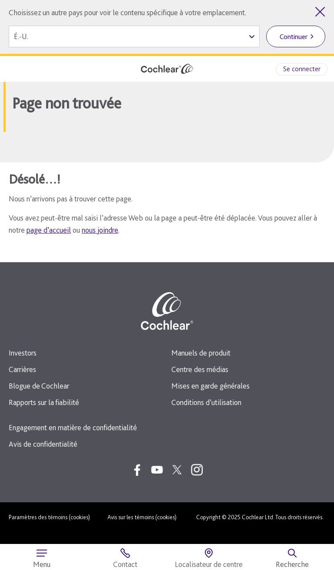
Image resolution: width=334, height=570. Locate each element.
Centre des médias (199, 369)
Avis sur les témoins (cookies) (142, 517)
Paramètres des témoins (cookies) (49, 517)
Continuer (293, 37)
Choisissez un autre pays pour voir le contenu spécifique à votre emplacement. (127, 12)
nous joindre (100, 229)
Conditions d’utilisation (206, 402)
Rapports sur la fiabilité (44, 402)
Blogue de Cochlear (39, 385)
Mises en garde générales (210, 385)
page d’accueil (49, 229)
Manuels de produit (200, 352)
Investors (23, 352)
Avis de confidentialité (43, 443)
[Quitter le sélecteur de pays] (320, 12)
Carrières (22, 369)
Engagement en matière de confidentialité (73, 427)
